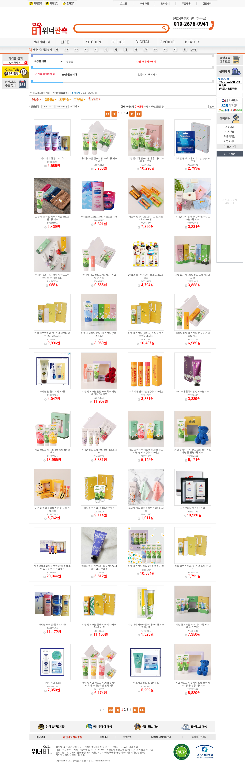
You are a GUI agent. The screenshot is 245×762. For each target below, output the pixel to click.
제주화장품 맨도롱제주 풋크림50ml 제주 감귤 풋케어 (99, 567)
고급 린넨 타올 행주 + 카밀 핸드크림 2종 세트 (52, 218)
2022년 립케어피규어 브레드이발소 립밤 (146, 276)
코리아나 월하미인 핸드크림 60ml (193, 391)
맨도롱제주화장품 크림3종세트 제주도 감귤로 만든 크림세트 (52, 567)
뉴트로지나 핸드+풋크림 (192, 508)
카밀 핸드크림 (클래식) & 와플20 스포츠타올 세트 (146, 334)
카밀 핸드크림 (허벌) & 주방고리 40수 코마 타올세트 (52, 334)
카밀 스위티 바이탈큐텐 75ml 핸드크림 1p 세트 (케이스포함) (146, 451)
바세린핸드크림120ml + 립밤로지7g (99, 216)
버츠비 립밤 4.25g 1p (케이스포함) (146, 391)
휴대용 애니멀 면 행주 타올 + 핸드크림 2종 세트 (192, 218)
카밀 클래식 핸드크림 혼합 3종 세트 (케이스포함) (146, 159)
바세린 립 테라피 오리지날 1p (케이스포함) (192, 159)
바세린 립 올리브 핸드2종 (52, 391)
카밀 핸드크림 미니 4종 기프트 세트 (146, 566)
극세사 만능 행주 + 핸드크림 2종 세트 (146, 509)
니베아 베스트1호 (52, 682)
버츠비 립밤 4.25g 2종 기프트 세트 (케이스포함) (146, 218)
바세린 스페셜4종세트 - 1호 (52, 624)
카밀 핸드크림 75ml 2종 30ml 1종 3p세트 (52, 451)
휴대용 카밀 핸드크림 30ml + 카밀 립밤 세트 (99, 276)
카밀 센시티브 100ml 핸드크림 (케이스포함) (99, 334)
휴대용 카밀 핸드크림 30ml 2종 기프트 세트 (99, 159)
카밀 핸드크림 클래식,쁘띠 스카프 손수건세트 (99, 625)
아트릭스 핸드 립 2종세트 (146, 682)
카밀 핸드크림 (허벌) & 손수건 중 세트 (193, 567)
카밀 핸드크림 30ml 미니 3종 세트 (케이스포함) (193, 625)
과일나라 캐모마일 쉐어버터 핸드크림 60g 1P (146, 625)
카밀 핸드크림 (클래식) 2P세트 (99, 508)
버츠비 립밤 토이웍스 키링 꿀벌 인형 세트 (52, 509)
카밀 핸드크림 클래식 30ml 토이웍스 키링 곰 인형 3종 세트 (192, 684)
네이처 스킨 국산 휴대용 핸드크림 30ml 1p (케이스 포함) (52, 276)
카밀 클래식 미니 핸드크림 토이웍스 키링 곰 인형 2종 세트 (192, 451)
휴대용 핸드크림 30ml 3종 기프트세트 (99, 451)
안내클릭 (133, 747)
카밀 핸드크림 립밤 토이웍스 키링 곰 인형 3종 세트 (99, 392)
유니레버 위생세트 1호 (52, 158)
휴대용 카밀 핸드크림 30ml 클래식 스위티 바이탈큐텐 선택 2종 (99, 684)
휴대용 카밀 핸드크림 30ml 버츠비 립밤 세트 (192, 334)
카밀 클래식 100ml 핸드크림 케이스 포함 (192, 276)
